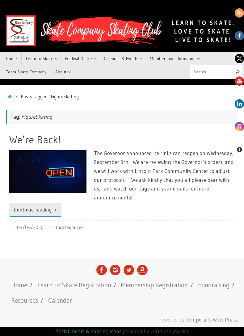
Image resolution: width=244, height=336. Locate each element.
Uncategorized (69, 227)
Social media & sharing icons (89, 331)
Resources (24, 300)
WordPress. (225, 320)
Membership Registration (154, 285)
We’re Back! (35, 139)
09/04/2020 (30, 227)
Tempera (196, 320)
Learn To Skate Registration (74, 285)
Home (19, 285)
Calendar (60, 300)
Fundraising (213, 285)
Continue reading (36, 210)
